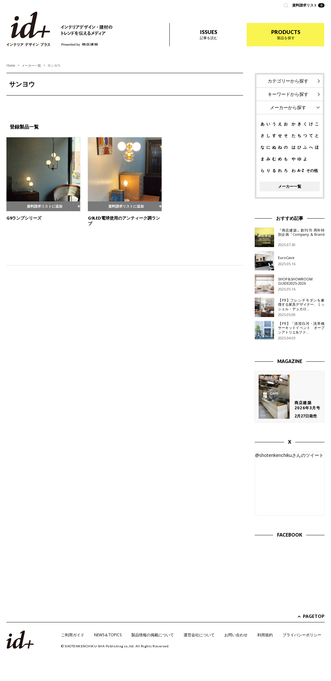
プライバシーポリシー (302, 635)
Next (235, 103)
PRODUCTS (285, 34)
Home (10, 65)
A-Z (300, 171)
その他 (312, 171)
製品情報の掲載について (152, 635)
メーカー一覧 (31, 65)
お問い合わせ (236, 635)
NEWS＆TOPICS (108, 635)
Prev (15, 103)
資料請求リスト (308, 5)
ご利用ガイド (72, 635)
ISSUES (209, 34)
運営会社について (199, 635)
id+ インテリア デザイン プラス (28, 29)
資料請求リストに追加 (43, 206)
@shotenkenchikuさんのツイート (289, 455)
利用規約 (265, 635)
